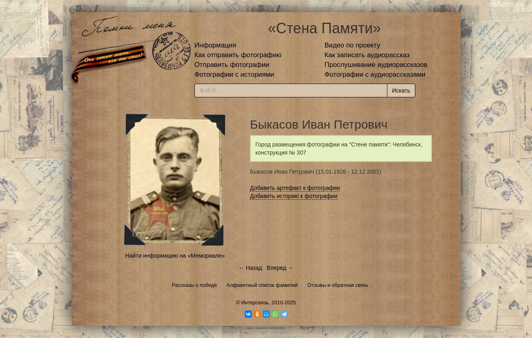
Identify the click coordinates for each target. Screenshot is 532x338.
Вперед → (280, 268)
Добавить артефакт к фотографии (295, 188)
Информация (215, 45)
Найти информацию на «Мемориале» (174, 255)
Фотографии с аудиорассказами (375, 74)
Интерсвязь (255, 303)
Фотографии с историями (234, 74)
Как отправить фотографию (238, 55)
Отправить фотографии (231, 65)
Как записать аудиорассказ (367, 55)
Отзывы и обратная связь (338, 285)
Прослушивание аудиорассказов (376, 65)
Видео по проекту (352, 45)
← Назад (250, 268)
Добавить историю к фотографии (294, 196)
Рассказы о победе (194, 285)
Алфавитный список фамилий (262, 285)
